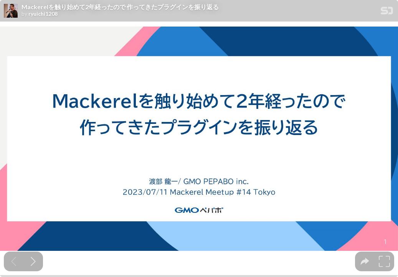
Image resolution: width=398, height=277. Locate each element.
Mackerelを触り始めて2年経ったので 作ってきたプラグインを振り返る (120, 7)
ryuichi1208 (43, 14)
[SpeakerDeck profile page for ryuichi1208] (11, 11)
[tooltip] (364, 261)
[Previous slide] (13, 261)
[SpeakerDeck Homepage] (387, 12)
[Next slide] (33, 261)
